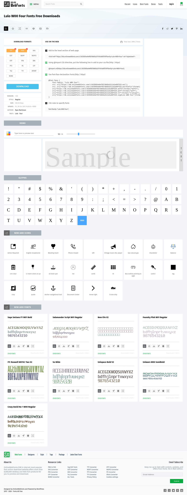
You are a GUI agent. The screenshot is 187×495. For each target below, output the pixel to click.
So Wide (56, 362)
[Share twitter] (172, 28)
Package (61, 454)
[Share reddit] (167, 28)
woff (22, 56)
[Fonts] (47, 28)
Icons (135, 4)
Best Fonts (144, 4)
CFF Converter (53, 474)
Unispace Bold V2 (106, 362)
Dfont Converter (112, 474)
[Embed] (28, 346)
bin (34, 61)
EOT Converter (72, 470)
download (22, 86)
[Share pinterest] (176, 28)
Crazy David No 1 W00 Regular (22, 407)
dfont (34, 71)
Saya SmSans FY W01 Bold (20, 317)
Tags (51, 454)
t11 (22, 71)
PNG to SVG (52, 467)
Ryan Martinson (20, 110)
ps (22, 66)
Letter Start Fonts (76, 454)
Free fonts (15, 4)
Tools (160, 4)
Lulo (16, 114)
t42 (11, 71)
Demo (153, 4)
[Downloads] (18, 346)
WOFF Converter (92, 470)
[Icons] (40, 28)
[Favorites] (13, 28)
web (22, 51)
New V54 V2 (103, 317)
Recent (127, 4)
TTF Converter (92, 467)
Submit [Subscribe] (176, 481)
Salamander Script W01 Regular (67, 317)
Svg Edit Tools (72, 467)
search (81, 4)
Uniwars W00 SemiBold (154, 362)
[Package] (33, 28)
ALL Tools (71, 477)
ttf (11, 51)
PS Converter (110, 472)
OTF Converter (111, 467)
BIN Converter (72, 472)
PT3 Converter (92, 472)
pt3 (11, 66)
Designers (31, 454)
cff (34, 66)
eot (11, 56)
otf (11, 61)
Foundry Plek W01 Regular (155, 317)
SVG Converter (53, 470)
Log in (171, 4)
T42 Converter (72, 474)
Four (21, 114)
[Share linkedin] (181, 28)
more (82, 220)
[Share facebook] (162, 28)
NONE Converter (53, 477)
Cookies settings (112, 477)
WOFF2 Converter (112, 470)
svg (34, 51)
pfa (22, 61)
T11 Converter (91, 474)
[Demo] (20, 28)
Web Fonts (18, 454)
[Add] (6, 28)
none (11, 76)
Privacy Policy (92, 477)
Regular (17, 99)
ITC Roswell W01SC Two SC (20, 362)
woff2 (34, 56)
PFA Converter (53, 472)
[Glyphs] (27, 28)
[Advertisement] (163, 78)
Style (42, 454)
